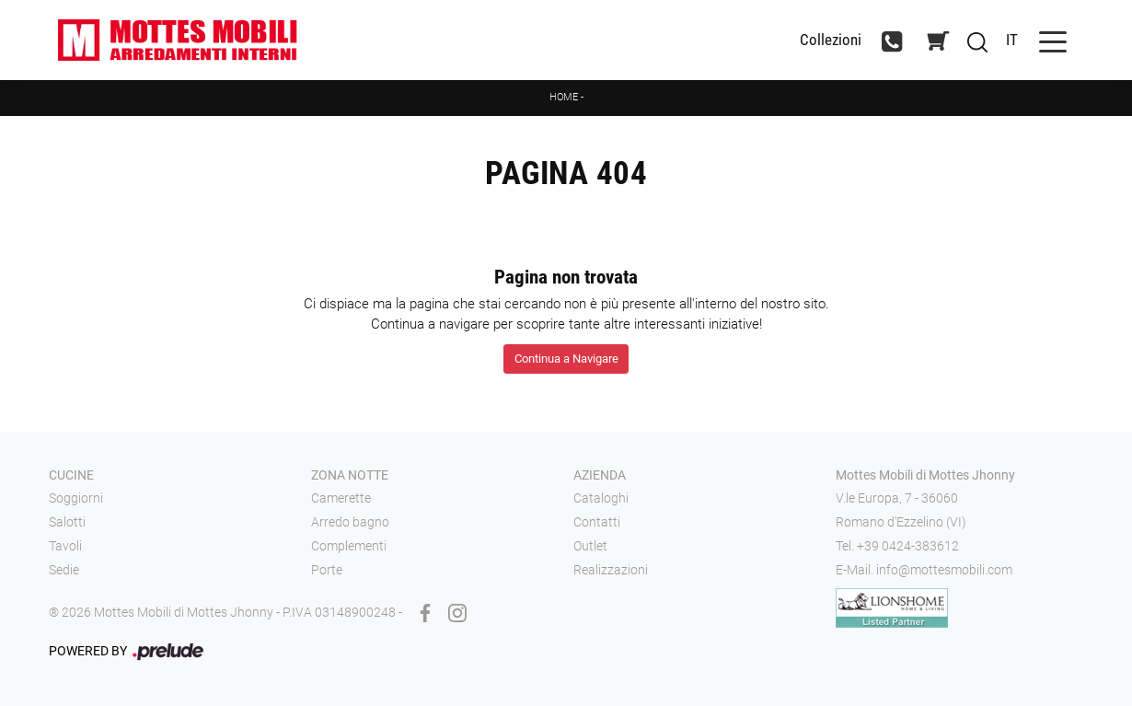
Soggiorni (76, 498)
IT (1012, 39)
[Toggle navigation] (1053, 40)
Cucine (71, 475)
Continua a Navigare (566, 358)
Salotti (67, 522)
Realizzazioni (610, 569)
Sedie (64, 569)
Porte (326, 569)
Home (563, 97)
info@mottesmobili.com (944, 569)
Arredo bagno (350, 522)
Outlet (590, 545)
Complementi (349, 545)
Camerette (341, 498)
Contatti (596, 522)
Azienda (599, 475)
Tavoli (65, 545)
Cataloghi (601, 498)
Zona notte (349, 475)
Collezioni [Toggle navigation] (830, 40)
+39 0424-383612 (908, 545)
